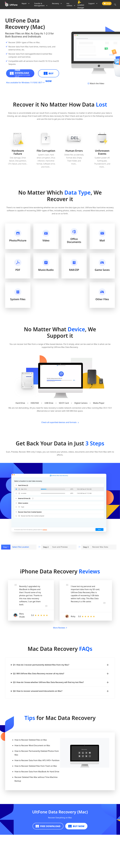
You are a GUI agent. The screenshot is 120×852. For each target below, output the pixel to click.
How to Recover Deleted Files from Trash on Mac (36, 766)
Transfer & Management (39, 4)
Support (91, 3)
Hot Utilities (69, 4)
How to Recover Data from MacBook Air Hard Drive (37, 771)
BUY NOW (48, 74)
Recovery (55, 3)
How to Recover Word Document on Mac (32, 745)
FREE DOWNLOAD (48, 826)
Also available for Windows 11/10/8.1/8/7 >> (25, 82)
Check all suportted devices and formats (60, 422)
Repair (24, 3)
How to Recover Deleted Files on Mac (31, 740)
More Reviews (60, 627)
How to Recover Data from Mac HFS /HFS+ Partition (37, 760)
